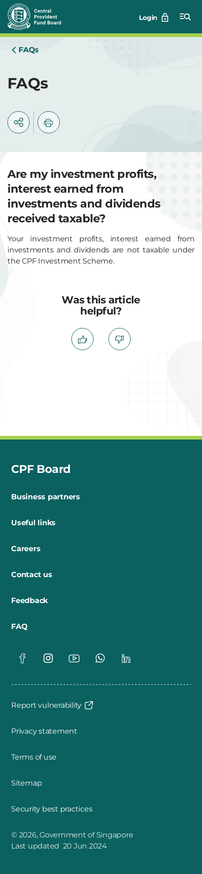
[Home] (25, 50)
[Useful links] (33, 522)
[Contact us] (31, 574)
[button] (18, 122)
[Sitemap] (26, 783)
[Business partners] (45, 497)
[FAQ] (19, 626)
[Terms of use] (34, 757)
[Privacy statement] (44, 731)
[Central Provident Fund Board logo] (39, 16)
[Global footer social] (22, 658)
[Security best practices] (51, 809)
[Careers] (25, 548)
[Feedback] (29, 600)
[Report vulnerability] (53, 705)
